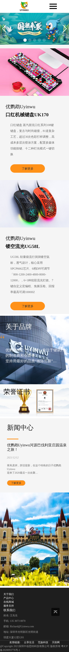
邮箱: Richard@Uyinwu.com (18, 626)
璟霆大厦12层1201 (13, 637)
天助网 (56, 642)
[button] (4, 29)
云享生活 (29, 642)
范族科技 (43, 642)
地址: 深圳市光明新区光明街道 (20, 632)
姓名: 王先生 (10, 615)
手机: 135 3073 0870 (14, 621)
